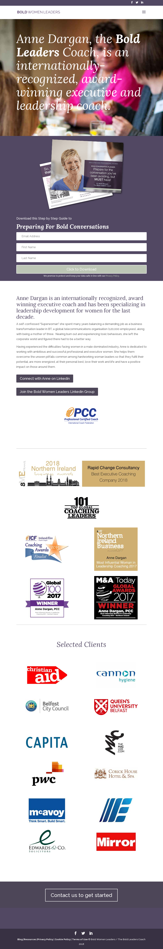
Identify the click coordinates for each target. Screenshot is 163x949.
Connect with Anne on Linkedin (45, 378)
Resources (30, 939)
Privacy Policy (112, 276)
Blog (20, 939)
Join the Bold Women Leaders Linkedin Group (57, 392)
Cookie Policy (63, 939)
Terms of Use (80, 939)
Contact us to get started (81, 895)
